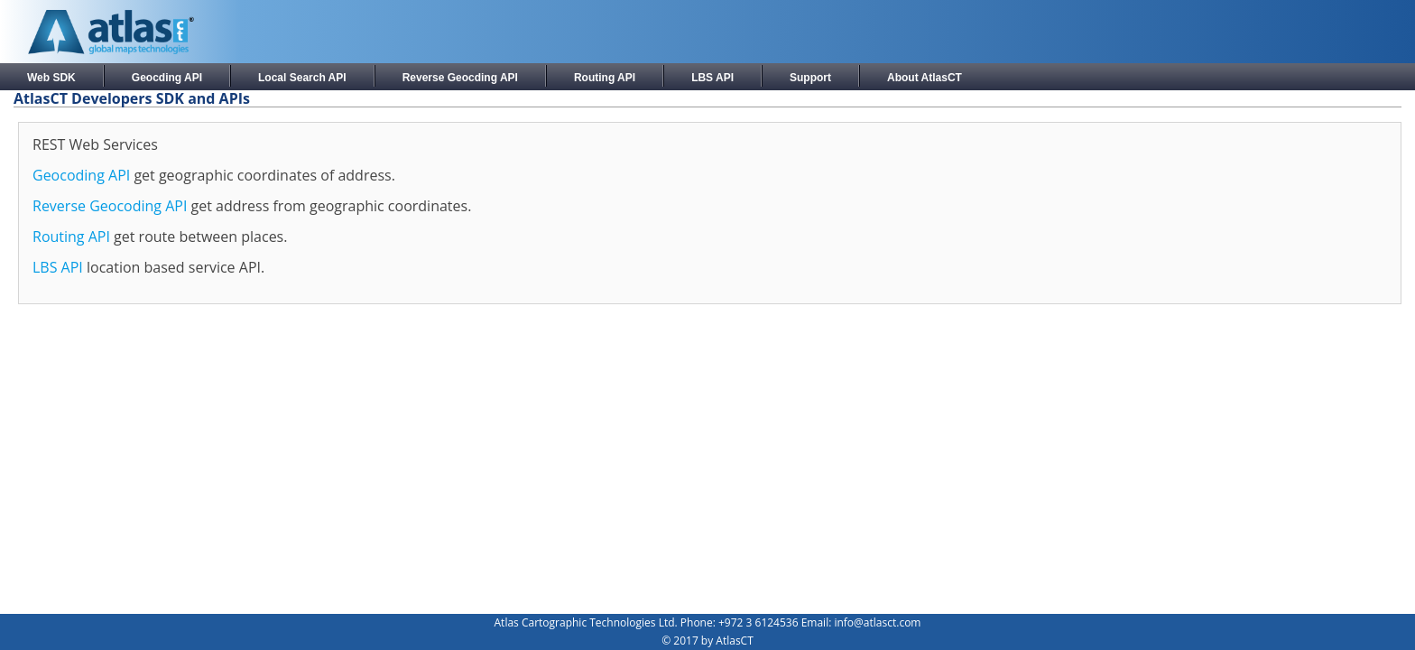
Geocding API (167, 77)
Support (810, 77)
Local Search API (302, 77)
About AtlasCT (924, 77)
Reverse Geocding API (460, 77)
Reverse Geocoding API (109, 206)
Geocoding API (81, 175)
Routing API (604, 77)
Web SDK (51, 77)
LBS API (712, 77)
